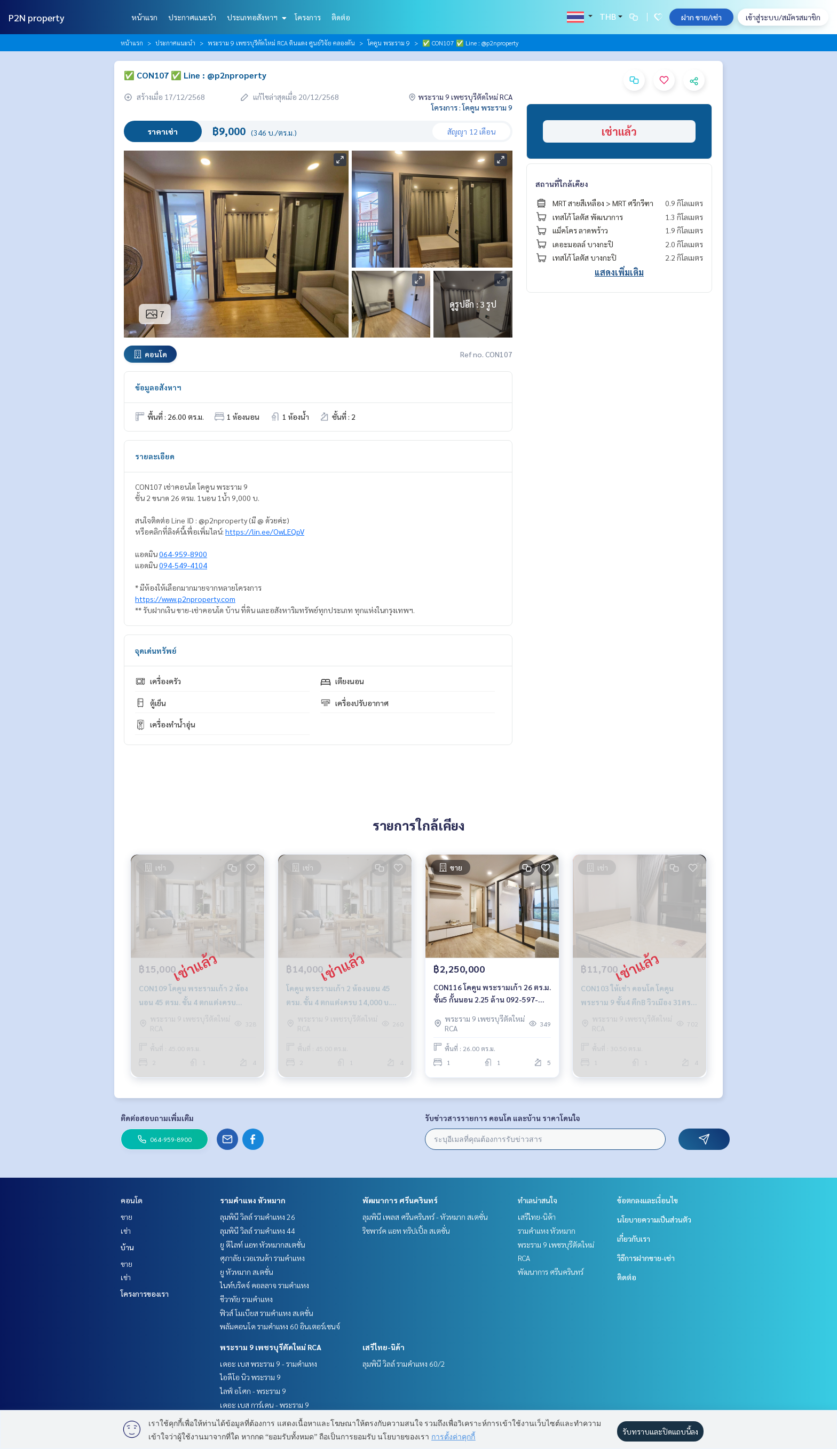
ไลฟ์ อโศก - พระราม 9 (253, 1391)
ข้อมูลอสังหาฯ (158, 387)
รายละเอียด (155, 456)
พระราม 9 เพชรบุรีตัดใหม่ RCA (270, 1347)
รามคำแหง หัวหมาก (253, 1200)
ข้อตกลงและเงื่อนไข (647, 1200)
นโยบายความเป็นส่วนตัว (654, 1219)
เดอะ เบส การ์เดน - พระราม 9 (264, 1404)
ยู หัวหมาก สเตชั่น (246, 1271)
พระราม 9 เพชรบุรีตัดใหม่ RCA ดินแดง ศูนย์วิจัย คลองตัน (281, 42)
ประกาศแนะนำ (192, 17)
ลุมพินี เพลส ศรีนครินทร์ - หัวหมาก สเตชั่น (425, 1216)
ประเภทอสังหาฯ (255, 17)
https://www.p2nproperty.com (185, 599)
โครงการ (308, 17)
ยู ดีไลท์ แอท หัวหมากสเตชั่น (262, 1244)
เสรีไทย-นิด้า (383, 1347)
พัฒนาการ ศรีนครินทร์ (400, 1200)
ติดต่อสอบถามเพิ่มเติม (157, 1118)
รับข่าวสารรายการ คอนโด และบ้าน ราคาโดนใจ (502, 1118)
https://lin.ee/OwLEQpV (264, 531)
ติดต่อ (340, 17)
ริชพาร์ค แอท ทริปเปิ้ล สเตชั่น (406, 1230)
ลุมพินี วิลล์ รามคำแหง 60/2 (403, 1363)
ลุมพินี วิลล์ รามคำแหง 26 (257, 1216)
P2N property (37, 17)
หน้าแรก (144, 17)
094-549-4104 (183, 565)
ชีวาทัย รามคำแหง (246, 1299)
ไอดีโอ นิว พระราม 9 (250, 1377)
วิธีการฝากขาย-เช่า (646, 1258)
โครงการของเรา (145, 1293)
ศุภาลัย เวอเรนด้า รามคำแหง (262, 1258)
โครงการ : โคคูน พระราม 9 (471, 107)
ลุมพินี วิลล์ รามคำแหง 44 (257, 1230)
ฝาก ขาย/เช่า (701, 17)
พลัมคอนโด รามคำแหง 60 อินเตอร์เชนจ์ (280, 1326)
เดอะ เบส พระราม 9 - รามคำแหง (268, 1363)
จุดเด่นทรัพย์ (156, 650)
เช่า (126, 1230)
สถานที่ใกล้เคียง (561, 184)
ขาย (126, 1216)
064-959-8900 (183, 554)
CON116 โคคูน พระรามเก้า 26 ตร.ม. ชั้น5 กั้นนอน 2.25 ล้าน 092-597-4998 (492, 993)
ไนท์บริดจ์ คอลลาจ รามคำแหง (264, 1285)
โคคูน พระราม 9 (388, 42)
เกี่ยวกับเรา (633, 1238)
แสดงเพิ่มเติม (619, 272)
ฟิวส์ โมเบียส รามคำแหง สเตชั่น (266, 1313)
